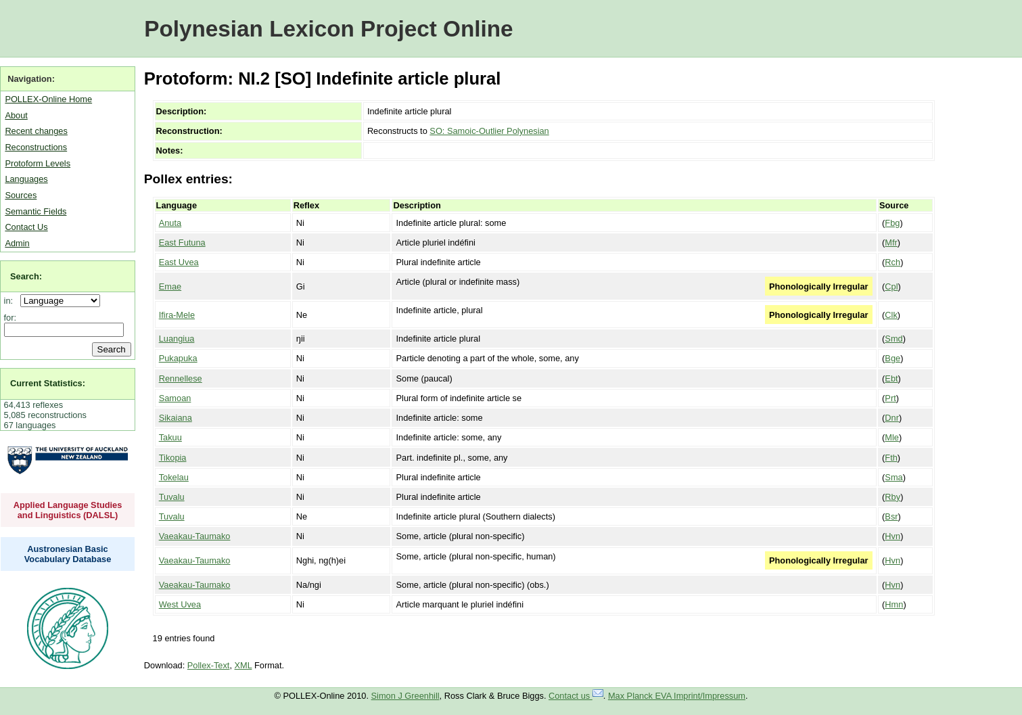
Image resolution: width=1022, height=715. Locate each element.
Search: (26, 276)
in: (11, 301)
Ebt (891, 378)
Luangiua (177, 338)
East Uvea (179, 262)
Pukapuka (178, 358)
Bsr (891, 516)
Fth (891, 458)
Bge (892, 358)
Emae (170, 286)
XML (243, 665)
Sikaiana (175, 418)
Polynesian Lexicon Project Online (328, 28)
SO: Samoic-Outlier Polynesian (489, 131)
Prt (890, 398)
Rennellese (180, 378)
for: (10, 318)
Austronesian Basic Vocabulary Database (68, 554)
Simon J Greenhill (405, 696)
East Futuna (182, 242)
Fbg (892, 223)
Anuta (170, 223)
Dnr (892, 418)
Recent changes (36, 131)
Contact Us (26, 227)
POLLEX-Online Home (48, 99)
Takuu (170, 437)
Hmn (894, 604)
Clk (891, 315)
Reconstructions (36, 147)
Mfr (891, 242)
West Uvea (180, 604)
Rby (892, 497)
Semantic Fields (35, 211)
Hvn (892, 536)
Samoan (175, 398)
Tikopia (173, 458)
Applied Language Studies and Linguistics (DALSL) (68, 510)
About (16, 115)
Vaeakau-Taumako (195, 536)
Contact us (576, 696)
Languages (26, 179)
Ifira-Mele (177, 315)
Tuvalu (172, 497)
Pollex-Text (208, 665)
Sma (893, 477)
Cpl (891, 286)
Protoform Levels (37, 163)
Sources (21, 195)
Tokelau (174, 477)
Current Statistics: (47, 383)
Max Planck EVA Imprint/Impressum (676, 696)
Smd (893, 338)
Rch (892, 262)
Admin (17, 243)
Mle (892, 437)
